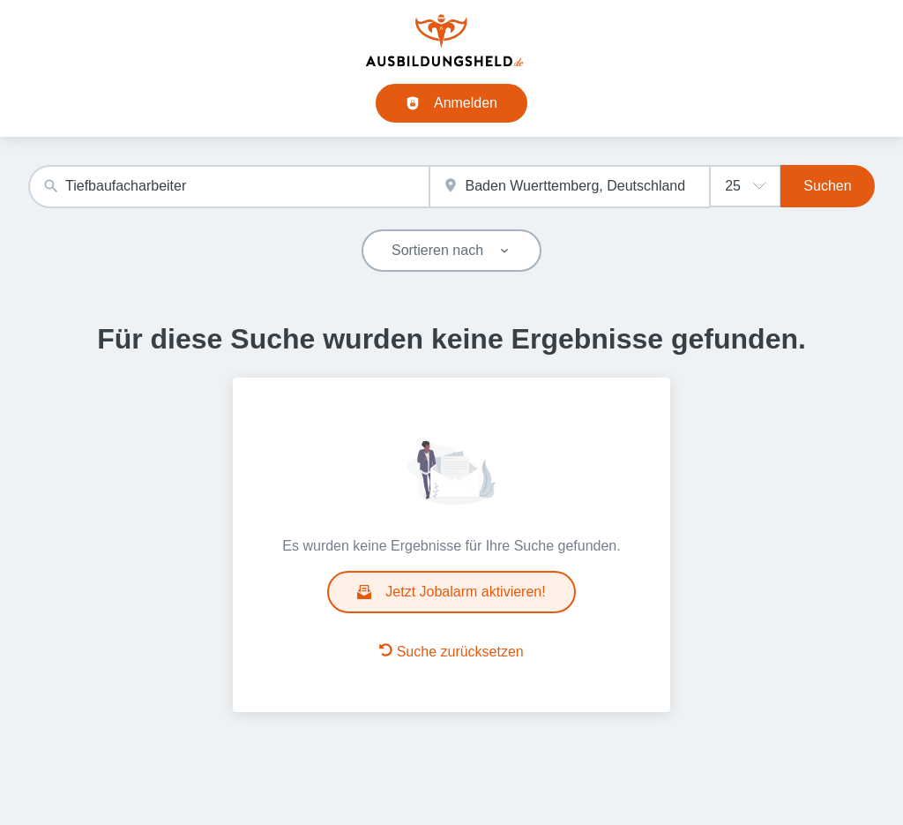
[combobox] (228, 186)
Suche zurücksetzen (451, 651)
